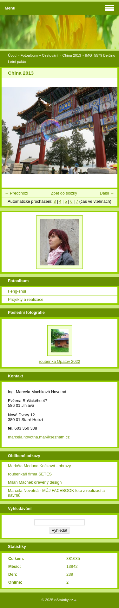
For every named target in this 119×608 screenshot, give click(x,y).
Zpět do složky (64, 193)
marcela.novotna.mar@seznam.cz (38, 437)
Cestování (50, 55)
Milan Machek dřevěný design (35, 482)
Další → (107, 193)
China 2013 (72, 55)
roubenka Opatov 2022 (59, 361)
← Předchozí (16, 193)
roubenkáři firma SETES (30, 474)
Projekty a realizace (25, 299)
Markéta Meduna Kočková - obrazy (39, 465)
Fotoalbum (29, 55)
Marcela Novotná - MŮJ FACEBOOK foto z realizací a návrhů (56, 493)
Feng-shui (17, 291)
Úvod (12, 55)
